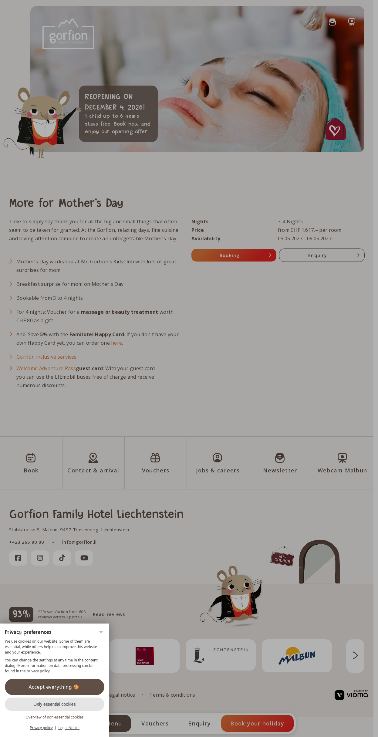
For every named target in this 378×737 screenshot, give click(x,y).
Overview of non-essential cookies (54, 717)
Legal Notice (68, 727)
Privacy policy (41, 727)
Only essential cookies (54, 704)
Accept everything (54, 687)
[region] (54, 656)
